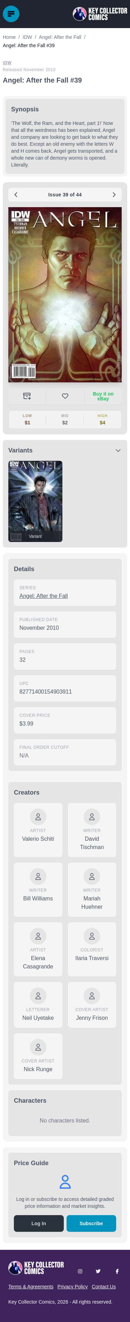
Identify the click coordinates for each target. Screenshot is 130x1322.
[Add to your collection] (27, 396)
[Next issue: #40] (114, 195)
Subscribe (91, 1223)
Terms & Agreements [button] (30, 1286)
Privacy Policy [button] (73, 1286)
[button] (65, 294)
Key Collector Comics (31, 1302)
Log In (39, 1223)
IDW (7, 62)
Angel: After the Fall (43, 596)
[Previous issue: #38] (16, 195)
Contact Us (104, 1286)
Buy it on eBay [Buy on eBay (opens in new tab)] (103, 396)
